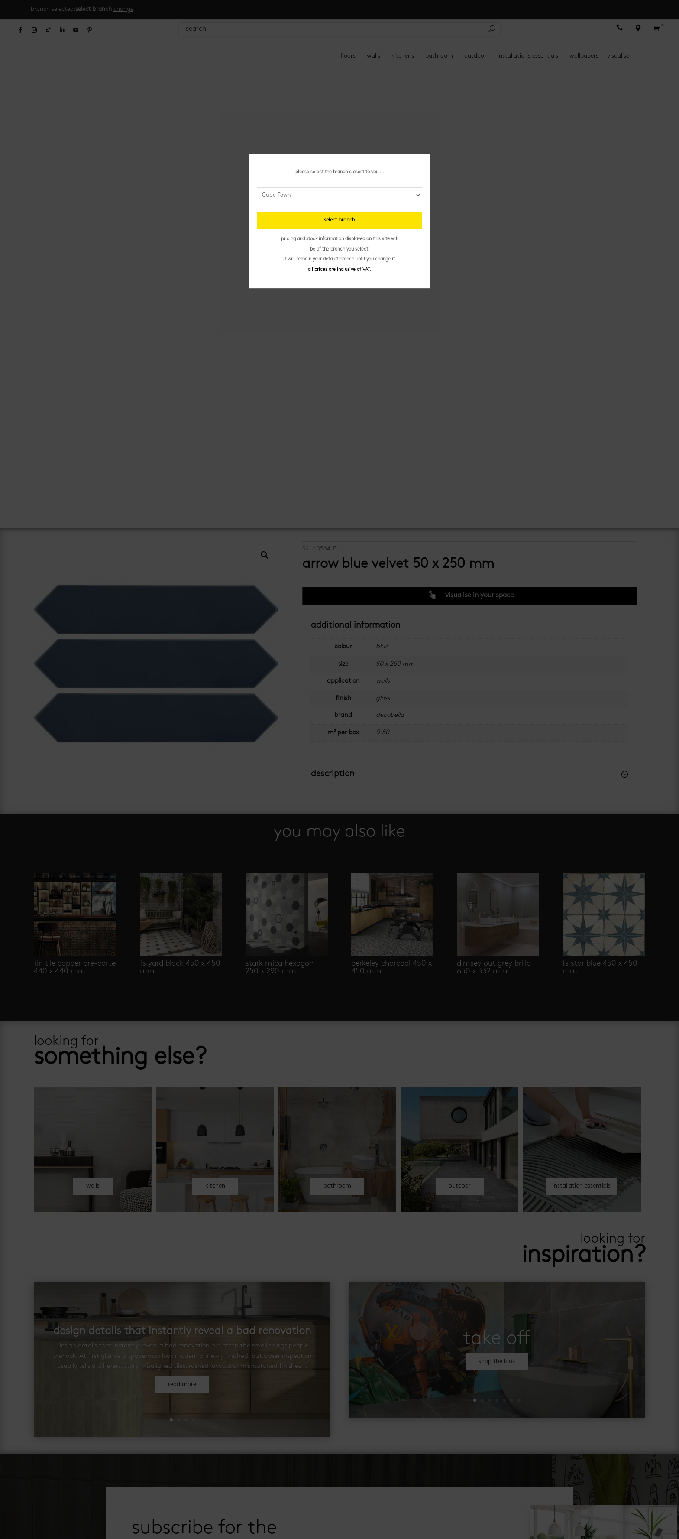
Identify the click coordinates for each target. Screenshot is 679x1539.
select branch (339, 220)
